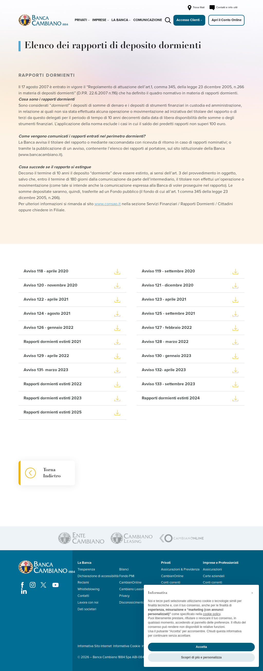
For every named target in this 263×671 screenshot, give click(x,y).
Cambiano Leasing (132, 589)
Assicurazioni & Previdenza (180, 569)
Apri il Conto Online (226, 20)
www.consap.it (108, 203)
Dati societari (87, 609)
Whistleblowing (88, 589)
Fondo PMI (126, 576)
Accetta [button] (201, 647)
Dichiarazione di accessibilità (98, 576)
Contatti (83, 596)
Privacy (124, 596)
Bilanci (124, 569)
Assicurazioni (212, 569)
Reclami (83, 582)
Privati (81, 20)
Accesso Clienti (188, 20)
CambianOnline (130, 582)
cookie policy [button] (211, 614)
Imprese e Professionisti (220, 563)
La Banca (119, 20)
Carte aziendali (213, 576)
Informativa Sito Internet (95, 646)
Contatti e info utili (223, 7)
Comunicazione (147, 20)
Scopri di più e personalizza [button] (201, 657)
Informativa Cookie (126, 646)
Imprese (99, 20)
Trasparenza (86, 569)
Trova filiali (195, 7)
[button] (252, 593)
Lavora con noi (88, 602)
